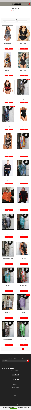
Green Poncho (23, 177)
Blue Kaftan (23, 97)
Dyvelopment (27, 406)
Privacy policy (15, 384)
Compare (15, 398)
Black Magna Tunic (8, 177)
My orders (15, 395)
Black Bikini (7, 70)
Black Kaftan (23, 231)
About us (15, 381)
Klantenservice (15, 389)
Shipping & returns (15, 387)
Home (11, 6)
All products (15, 400)
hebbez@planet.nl (16, 370)
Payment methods (15, 386)
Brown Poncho (23, 285)
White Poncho (8, 312)
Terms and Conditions (15, 382)
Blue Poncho (8, 285)
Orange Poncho (7, 204)
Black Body (7, 97)
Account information (15, 393)
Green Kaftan (23, 339)
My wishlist (15, 396)
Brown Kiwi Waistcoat (8, 258)
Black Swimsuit (7, 43)
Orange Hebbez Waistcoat (23, 151)
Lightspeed (19, 406)
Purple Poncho (23, 312)
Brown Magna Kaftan (7, 339)
